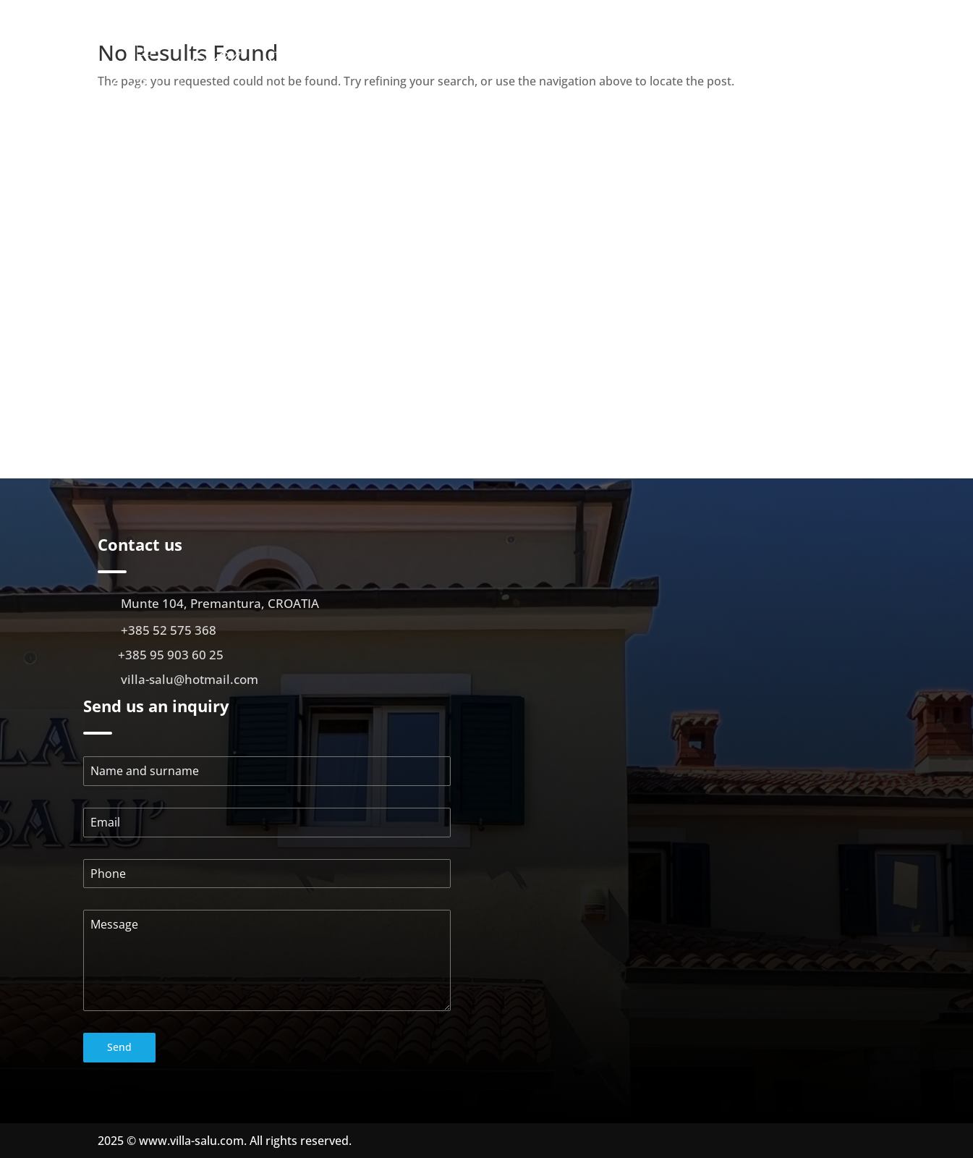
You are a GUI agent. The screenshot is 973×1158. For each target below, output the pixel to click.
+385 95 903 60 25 (171, 654)
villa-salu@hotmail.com (189, 679)
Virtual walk (779, 59)
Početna (502, 59)
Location (852, 59)
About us (561, 59)
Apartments (631, 59)
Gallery (711, 59)
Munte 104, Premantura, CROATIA (220, 603)
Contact (854, 81)
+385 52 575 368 (168, 630)
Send (119, 1047)
